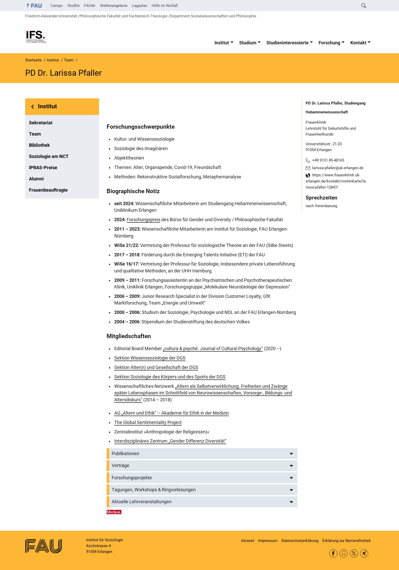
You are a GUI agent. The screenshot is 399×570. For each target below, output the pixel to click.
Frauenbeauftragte (48, 190)
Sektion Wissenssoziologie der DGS (150, 358)
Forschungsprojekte (132, 477)
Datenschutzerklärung (299, 540)
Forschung (329, 42)
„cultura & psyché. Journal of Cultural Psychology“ (213, 348)
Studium (247, 42)
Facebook (333, 553)
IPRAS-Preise (43, 167)
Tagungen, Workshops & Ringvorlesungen (154, 489)
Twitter (354, 553)
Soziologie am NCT (48, 156)
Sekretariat (40, 122)
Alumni (36, 178)
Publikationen (125, 453)
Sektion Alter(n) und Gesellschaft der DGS (156, 367)
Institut (222, 42)
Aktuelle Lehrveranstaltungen (142, 501)
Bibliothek (39, 145)
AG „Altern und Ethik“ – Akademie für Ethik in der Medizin (171, 413)
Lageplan (139, 5)
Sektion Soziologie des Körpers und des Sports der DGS (169, 376)
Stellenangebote (113, 5)
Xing (364, 553)
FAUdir (89, 5)
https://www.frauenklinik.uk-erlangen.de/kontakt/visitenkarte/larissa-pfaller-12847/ (336, 181)
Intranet (247, 540)
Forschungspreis (143, 219)
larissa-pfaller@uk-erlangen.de (337, 168)
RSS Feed (343, 553)
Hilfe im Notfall (165, 5)
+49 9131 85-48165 (328, 160)
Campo (57, 5)
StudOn (73, 5)
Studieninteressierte (287, 42)
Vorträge (120, 465)
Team (35, 134)
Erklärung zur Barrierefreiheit (346, 540)
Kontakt (358, 42)
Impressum (267, 540)
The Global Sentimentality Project (148, 422)
